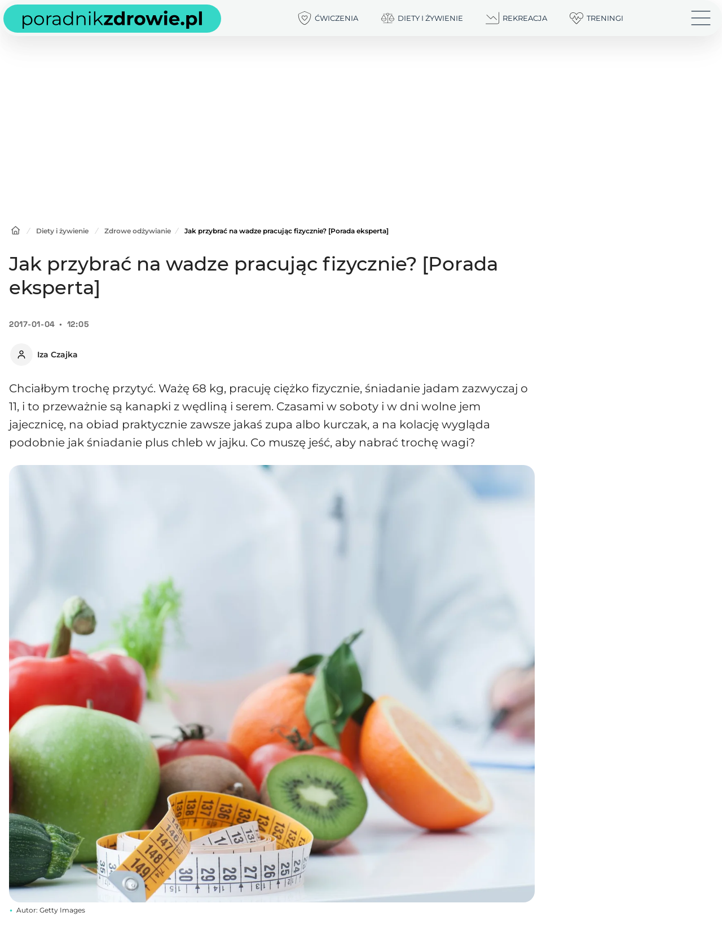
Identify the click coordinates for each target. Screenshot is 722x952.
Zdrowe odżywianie (137, 231)
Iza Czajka (57, 354)
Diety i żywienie (62, 231)
